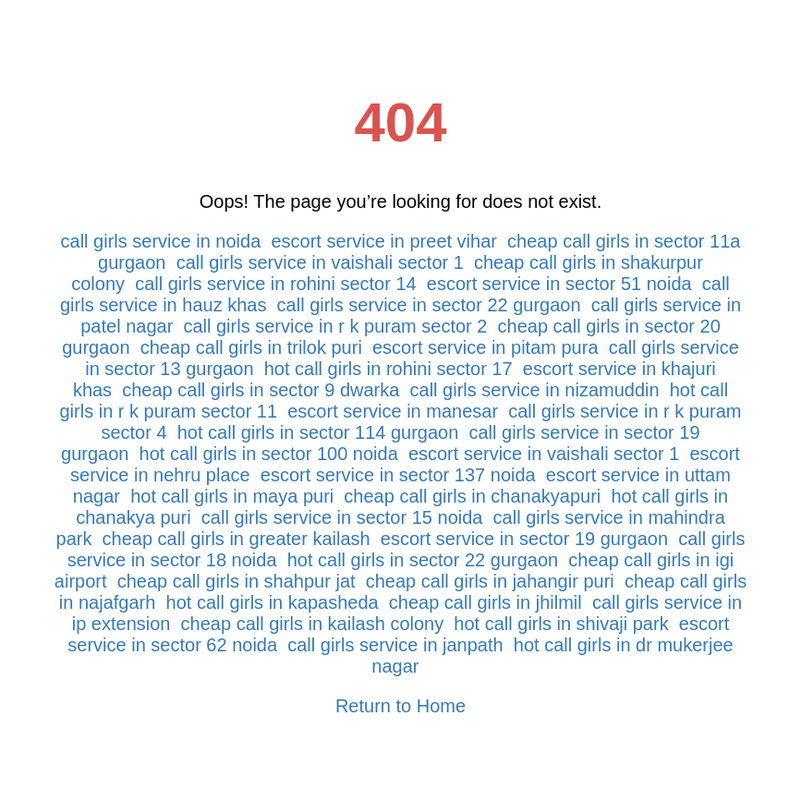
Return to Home (400, 706)
